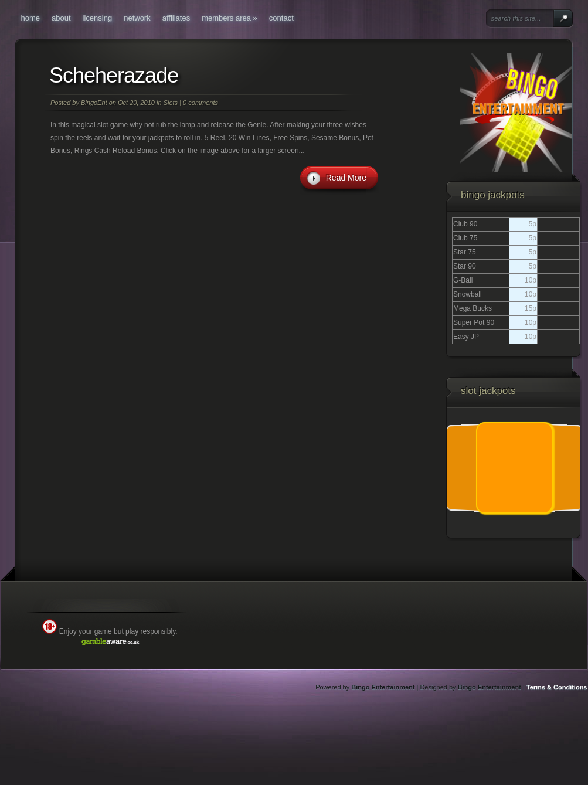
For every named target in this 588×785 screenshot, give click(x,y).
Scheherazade (113, 75)
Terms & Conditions (556, 687)
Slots (171, 102)
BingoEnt (94, 102)
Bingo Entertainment (382, 687)
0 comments (200, 102)
